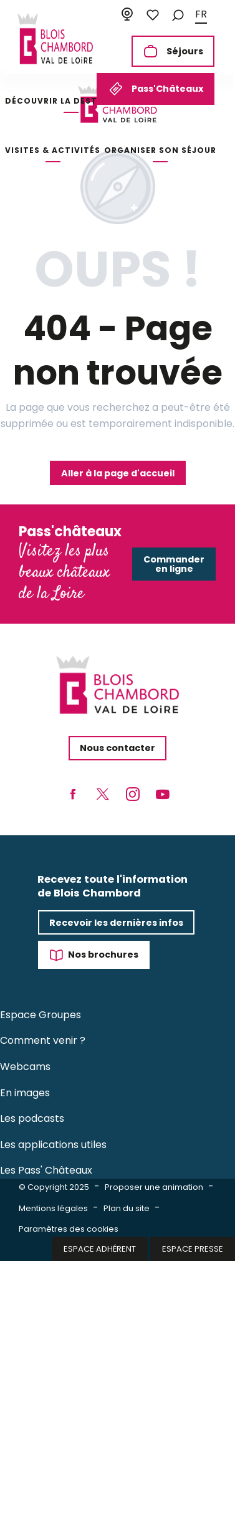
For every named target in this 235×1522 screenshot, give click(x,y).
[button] (177, 15)
